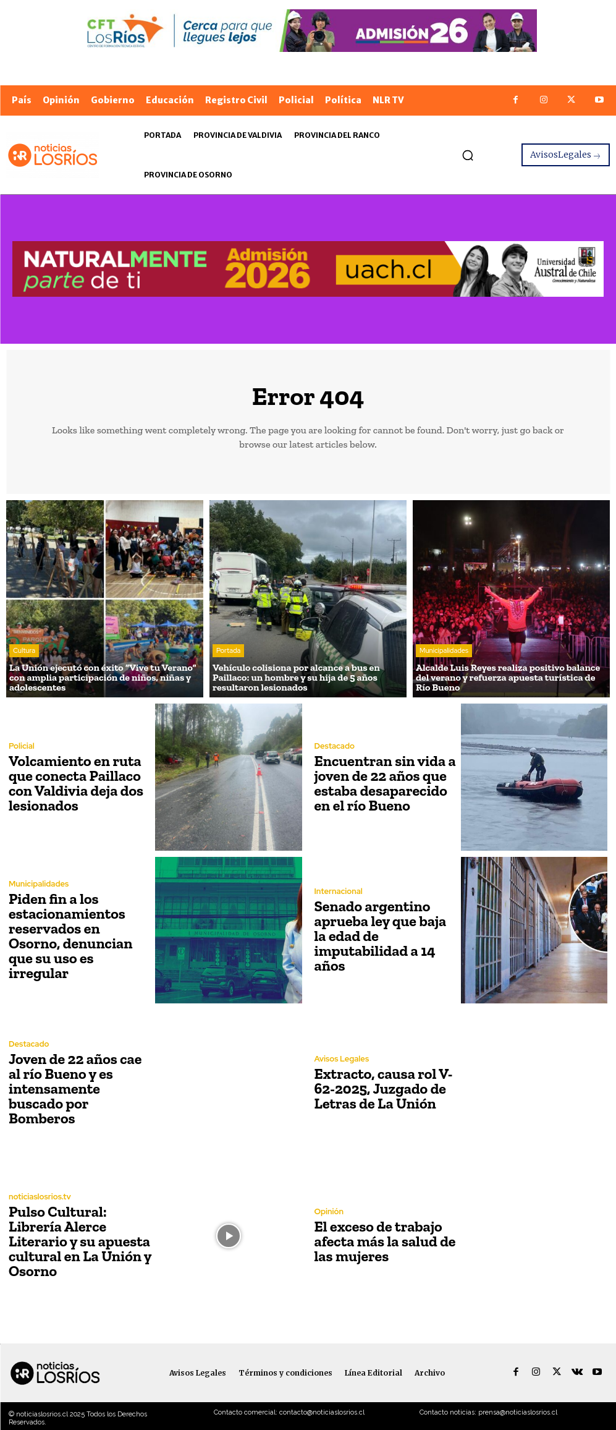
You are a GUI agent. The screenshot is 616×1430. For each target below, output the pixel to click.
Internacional (338, 891)
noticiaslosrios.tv (40, 1197)
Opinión (329, 1211)
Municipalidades (444, 650)
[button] (468, 155)
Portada (228, 650)
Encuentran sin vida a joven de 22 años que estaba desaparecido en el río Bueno (385, 783)
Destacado (334, 746)
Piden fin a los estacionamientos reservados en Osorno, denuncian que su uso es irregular (70, 936)
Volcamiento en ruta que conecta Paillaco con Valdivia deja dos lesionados (76, 783)
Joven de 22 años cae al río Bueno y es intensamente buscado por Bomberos (75, 1088)
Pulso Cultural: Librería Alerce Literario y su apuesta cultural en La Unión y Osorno (80, 1241)
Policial (22, 746)
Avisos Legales (341, 1059)
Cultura (24, 650)
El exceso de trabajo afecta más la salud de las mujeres (385, 1241)
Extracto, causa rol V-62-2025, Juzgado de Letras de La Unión (383, 1088)
